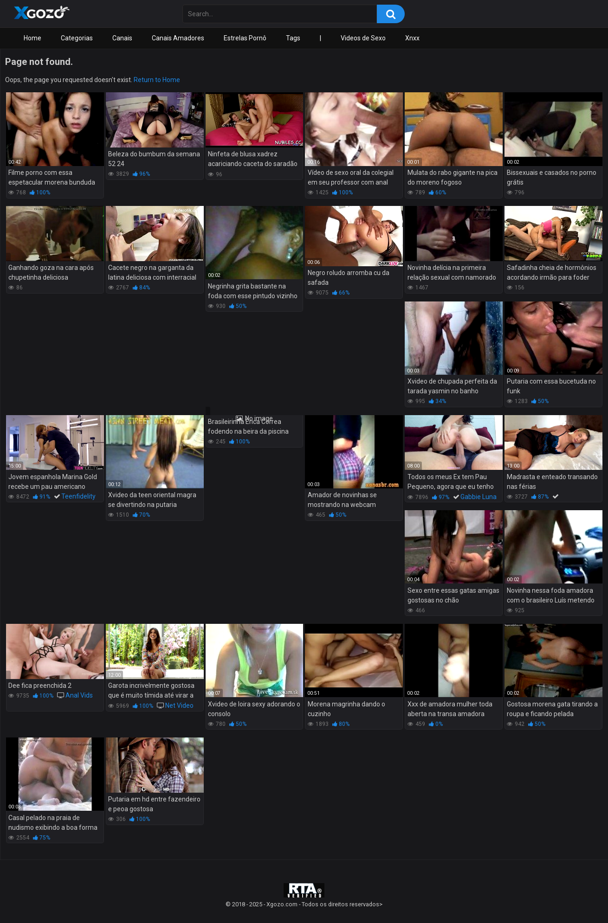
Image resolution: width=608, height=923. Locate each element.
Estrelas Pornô (245, 38)
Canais (122, 38)
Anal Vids (79, 695)
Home (32, 38)
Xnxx (412, 38)
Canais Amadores (178, 38)
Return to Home (157, 79)
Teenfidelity (78, 496)
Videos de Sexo (363, 38)
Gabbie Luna (478, 496)
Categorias (77, 38)
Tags (293, 38)
